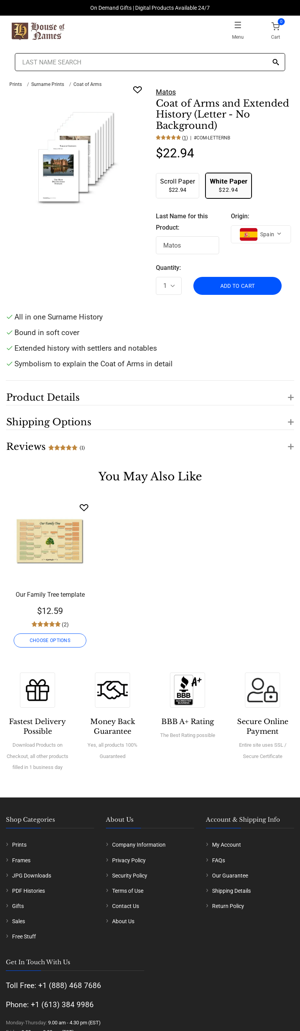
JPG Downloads (31, 875)
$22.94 (177, 185)
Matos (166, 92)
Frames (21, 860)
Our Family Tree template (50, 594)
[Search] (275, 63)
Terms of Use (127, 891)
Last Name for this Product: (182, 221)
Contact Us (125, 906)
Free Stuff (24, 936)
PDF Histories (28, 891)
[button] (150, 393)
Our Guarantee (230, 875)
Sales (18, 921)
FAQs (218, 860)
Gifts (18, 906)
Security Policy (129, 875)
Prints (15, 84)
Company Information (139, 845)
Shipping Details (231, 891)
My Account (226, 845)
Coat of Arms (87, 84)
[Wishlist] (84, 507)
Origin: (240, 216)
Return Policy (228, 906)
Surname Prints (47, 84)
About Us (123, 921)
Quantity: (168, 267)
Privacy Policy (129, 860)
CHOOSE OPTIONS (50, 640)
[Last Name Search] (150, 62)
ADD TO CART (237, 286)
